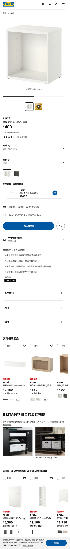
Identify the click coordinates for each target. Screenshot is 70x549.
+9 (17, 532)
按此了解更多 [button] (28, 545)
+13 (17, 399)
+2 (45, 399)
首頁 (4, 13)
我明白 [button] (56, 543)
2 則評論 (23, 137)
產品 (12, 13)
